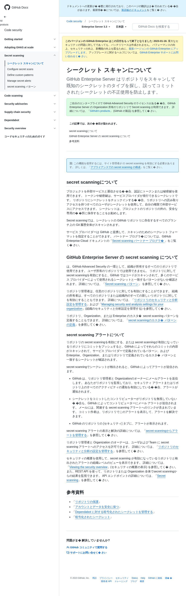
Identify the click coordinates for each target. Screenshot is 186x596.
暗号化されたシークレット (92, 517)
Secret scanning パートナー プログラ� (138, 240)
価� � (168, 578)
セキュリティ (122, 578)
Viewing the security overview (88, 467)
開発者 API (106, 581)
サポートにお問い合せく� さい (86, 552)
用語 (94, 578)
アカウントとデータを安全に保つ (97, 506)
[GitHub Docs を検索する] (155, 26)
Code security (13, 30)
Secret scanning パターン (121, 283)
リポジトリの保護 (86, 501)
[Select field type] (96, 27)
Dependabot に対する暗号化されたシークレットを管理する (114, 511)
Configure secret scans (20, 69)
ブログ (133, 581)
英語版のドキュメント (134, 10)
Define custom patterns (20, 75)
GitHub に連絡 (155, 578)
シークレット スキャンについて (25, 63)
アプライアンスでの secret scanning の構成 (115, 167)
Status (135, 578)
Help (143, 578)
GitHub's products (100, 110)
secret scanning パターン (21, 86)
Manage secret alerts (19, 80)
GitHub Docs (20, 7)
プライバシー (106, 578)
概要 (142, 581)
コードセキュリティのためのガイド (24, 136)
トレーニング (121, 581)
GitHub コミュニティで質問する (86, 547)
